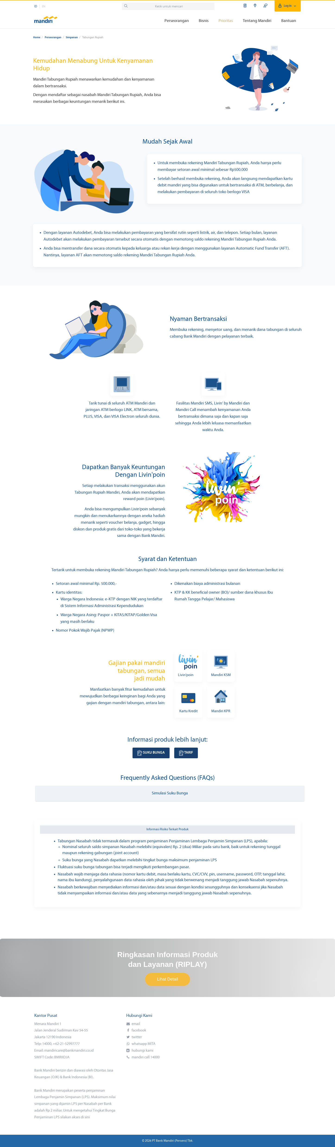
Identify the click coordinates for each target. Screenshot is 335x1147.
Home (36, 37)
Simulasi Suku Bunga (170, 793)
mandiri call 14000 (145, 1057)
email (135, 1024)
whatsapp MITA (143, 1044)
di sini (85, 1117)
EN (43, 6)
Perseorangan (53, 37)
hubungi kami (142, 1051)
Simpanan (72, 37)
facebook (138, 1030)
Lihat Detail (167, 979)
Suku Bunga (151, 753)
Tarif (186, 753)
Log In (287, 5)
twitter (136, 1037)
